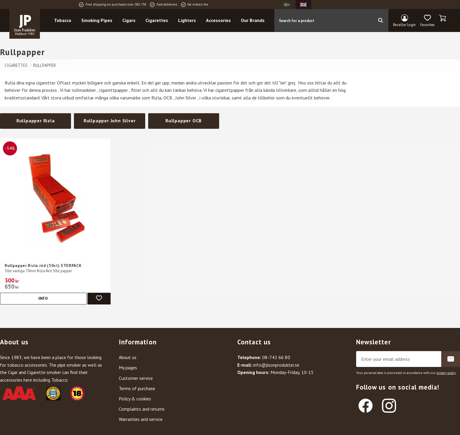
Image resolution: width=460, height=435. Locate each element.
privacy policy (446, 373)
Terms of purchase (137, 388)
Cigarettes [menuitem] (158, 21)
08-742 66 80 (276, 357)
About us (127, 357)
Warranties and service (141, 419)
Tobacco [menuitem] (63, 21)
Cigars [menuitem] (130, 21)
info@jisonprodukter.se (276, 365)
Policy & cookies (135, 399)
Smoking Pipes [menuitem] (98, 21)
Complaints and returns (142, 409)
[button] (427, 21)
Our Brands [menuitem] (254, 21)
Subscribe (450, 359)
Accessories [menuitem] (219, 21)
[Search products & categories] (323, 21)
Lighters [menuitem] (188, 21)
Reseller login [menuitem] (404, 25)
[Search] (380, 21)
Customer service (136, 378)
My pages (128, 367)
